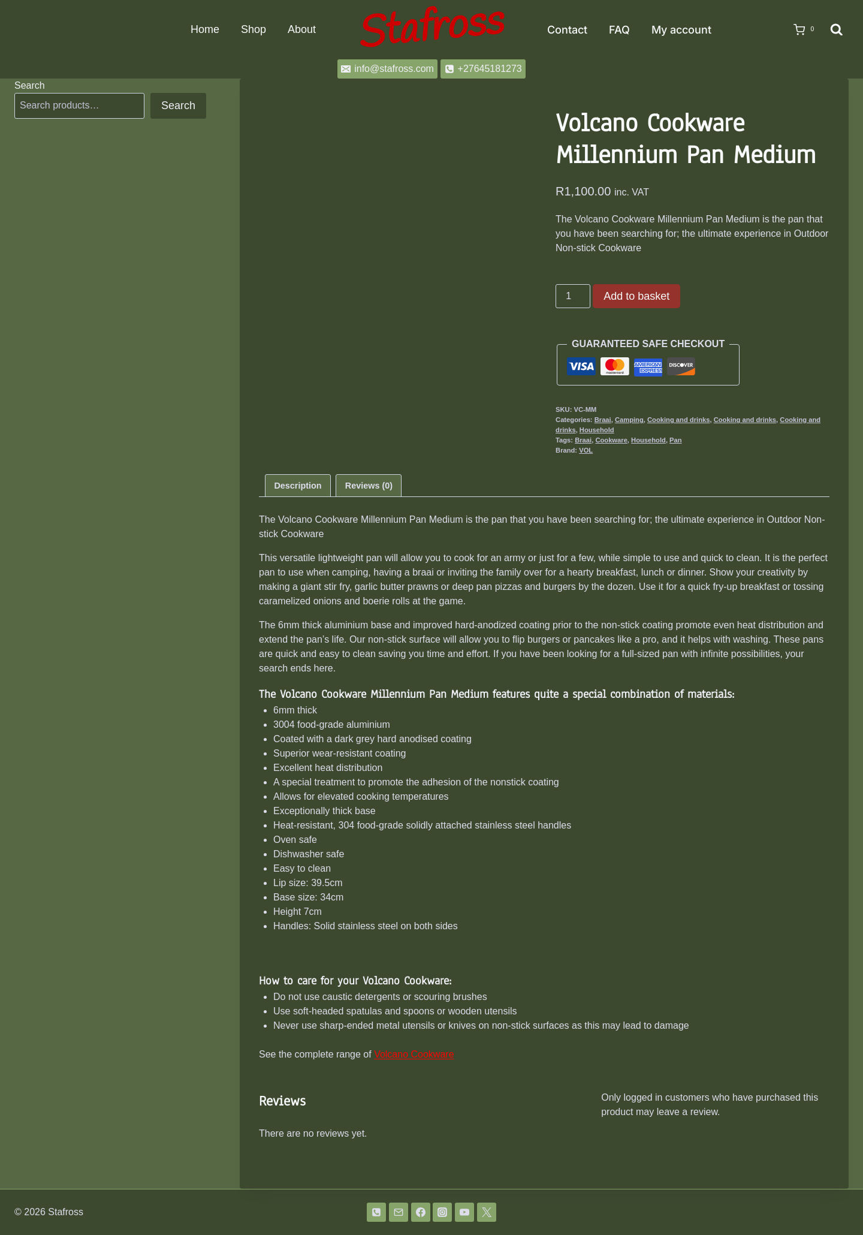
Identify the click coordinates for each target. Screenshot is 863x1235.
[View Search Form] (837, 30)
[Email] (398, 1212)
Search (29, 85)
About (302, 29)
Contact (567, 29)
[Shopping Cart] (800, 30)
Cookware (611, 440)
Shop (253, 29)
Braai (603, 419)
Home (205, 29)
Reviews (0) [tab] (369, 485)
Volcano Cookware (414, 1054)
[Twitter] (486, 1212)
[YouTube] (464, 1212)
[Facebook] (420, 1212)
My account (681, 29)
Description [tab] (297, 485)
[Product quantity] (573, 296)
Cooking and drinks (678, 419)
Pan (675, 440)
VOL (586, 450)
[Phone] (376, 1212)
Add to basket (636, 296)
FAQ (619, 29)
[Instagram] (442, 1212)
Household (597, 429)
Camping (629, 419)
